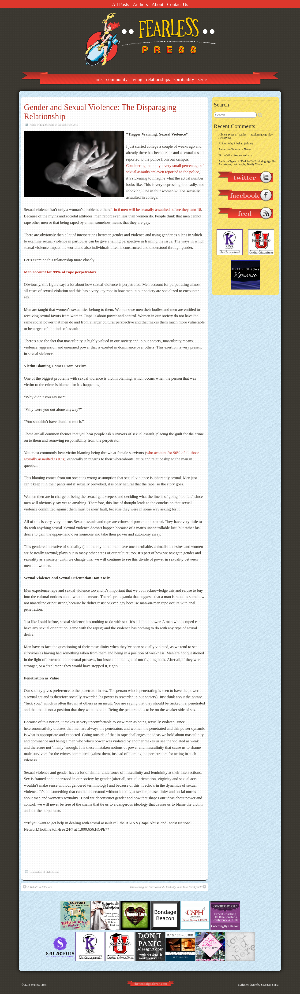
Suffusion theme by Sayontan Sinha (258, 984)
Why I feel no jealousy (240, 143)
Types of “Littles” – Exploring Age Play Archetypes (245, 136)
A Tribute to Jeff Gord (37, 887)
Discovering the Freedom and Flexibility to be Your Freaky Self (168, 887)
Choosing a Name (240, 149)
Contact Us (177, 4)
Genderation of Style (40, 871)
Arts (99, 79)
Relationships (158, 79)
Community (117, 79)
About (157, 4)
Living (136, 79)
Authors (140, 4)
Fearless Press (39, 984)
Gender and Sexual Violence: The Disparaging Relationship (100, 112)
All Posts (120, 4)
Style (202, 79)
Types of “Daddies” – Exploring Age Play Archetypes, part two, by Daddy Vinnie (247, 163)
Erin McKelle (47, 124)
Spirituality (184, 79)
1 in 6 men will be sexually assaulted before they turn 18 (156, 209)
